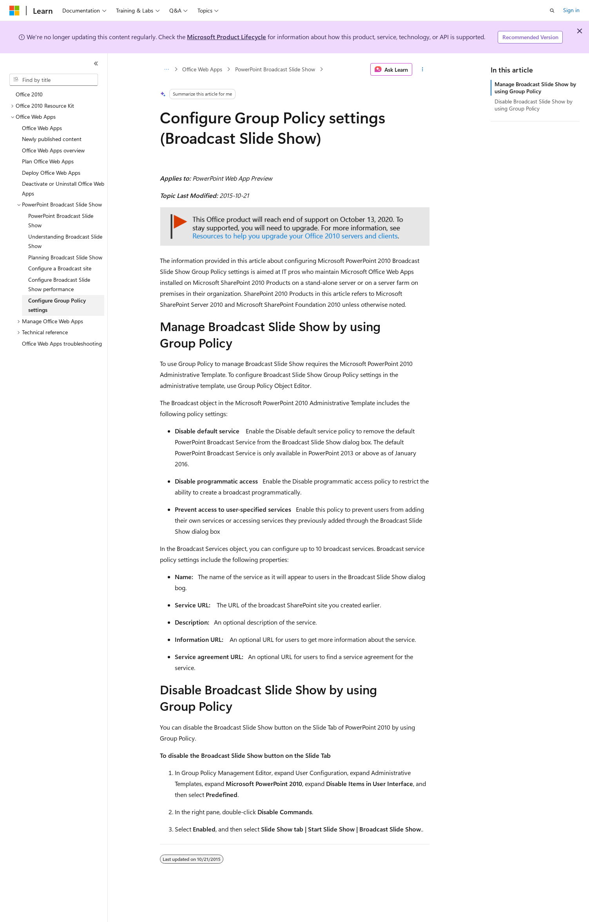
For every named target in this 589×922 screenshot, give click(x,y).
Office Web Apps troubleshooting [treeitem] (62, 343)
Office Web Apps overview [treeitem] (53, 150)
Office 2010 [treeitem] (29, 94)
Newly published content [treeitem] (52, 139)
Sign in (571, 10)
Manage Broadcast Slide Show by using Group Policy (535, 87)
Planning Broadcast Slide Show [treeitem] (65, 257)
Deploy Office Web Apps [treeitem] (51, 172)
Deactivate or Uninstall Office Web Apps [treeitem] (63, 188)
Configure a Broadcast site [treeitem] (59, 268)
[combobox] (53, 80)
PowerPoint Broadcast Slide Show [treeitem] (60, 220)
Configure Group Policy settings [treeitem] (57, 305)
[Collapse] (96, 63)
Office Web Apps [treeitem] (42, 128)
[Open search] (552, 11)
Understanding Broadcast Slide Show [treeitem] (65, 241)
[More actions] (422, 69)
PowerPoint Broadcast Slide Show (275, 69)
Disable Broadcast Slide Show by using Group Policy (534, 105)
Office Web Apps (202, 69)
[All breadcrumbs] (167, 69)
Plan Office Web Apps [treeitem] (48, 161)
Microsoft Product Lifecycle (226, 37)
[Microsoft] (14, 10)
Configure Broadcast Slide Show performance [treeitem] (59, 284)
